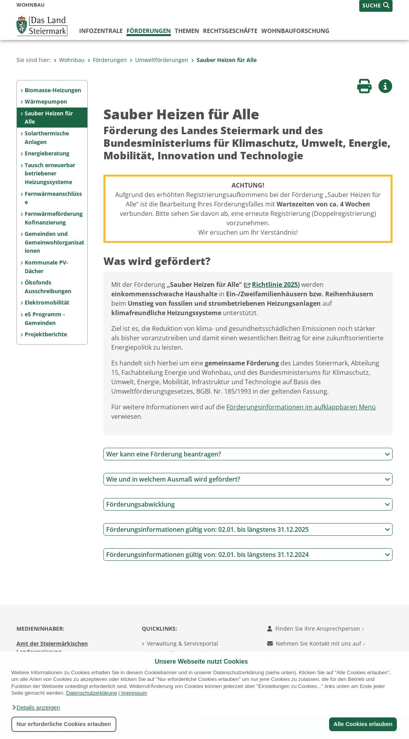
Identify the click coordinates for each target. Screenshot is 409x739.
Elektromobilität (47, 302)
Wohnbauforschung (295, 31)
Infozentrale (101, 31)
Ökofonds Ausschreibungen (48, 287)
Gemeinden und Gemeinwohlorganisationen (54, 242)
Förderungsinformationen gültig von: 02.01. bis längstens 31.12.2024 (248, 554)
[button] (35, 707)
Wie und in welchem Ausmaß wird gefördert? (248, 479)
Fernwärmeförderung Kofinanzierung (54, 218)
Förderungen (149, 31)
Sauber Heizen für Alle (224, 60)
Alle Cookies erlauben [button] (362, 724)
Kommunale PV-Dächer (46, 267)
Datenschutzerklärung (91, 693)
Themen (187, 31)
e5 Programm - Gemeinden (45, 318)
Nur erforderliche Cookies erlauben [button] (63, 724)
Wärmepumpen (46, 101)
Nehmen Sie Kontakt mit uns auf (316, 643)
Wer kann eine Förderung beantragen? (248, 454)
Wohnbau (69, 60)
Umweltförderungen (159, 60)
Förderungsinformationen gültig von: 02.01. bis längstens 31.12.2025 (248, 529)
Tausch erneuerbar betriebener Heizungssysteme (50, 173)
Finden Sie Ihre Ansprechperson (315, 628)
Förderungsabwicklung (248, 504)
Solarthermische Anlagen (47, 138)
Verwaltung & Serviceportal (182, 643)
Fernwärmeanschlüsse (53, 198)
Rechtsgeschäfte (230, 31)
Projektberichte (46, 334)
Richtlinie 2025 (275, 284)
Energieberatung (47, 153)
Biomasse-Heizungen (53, 90)
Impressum (134, 693)
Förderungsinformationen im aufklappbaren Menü (301, 407)
